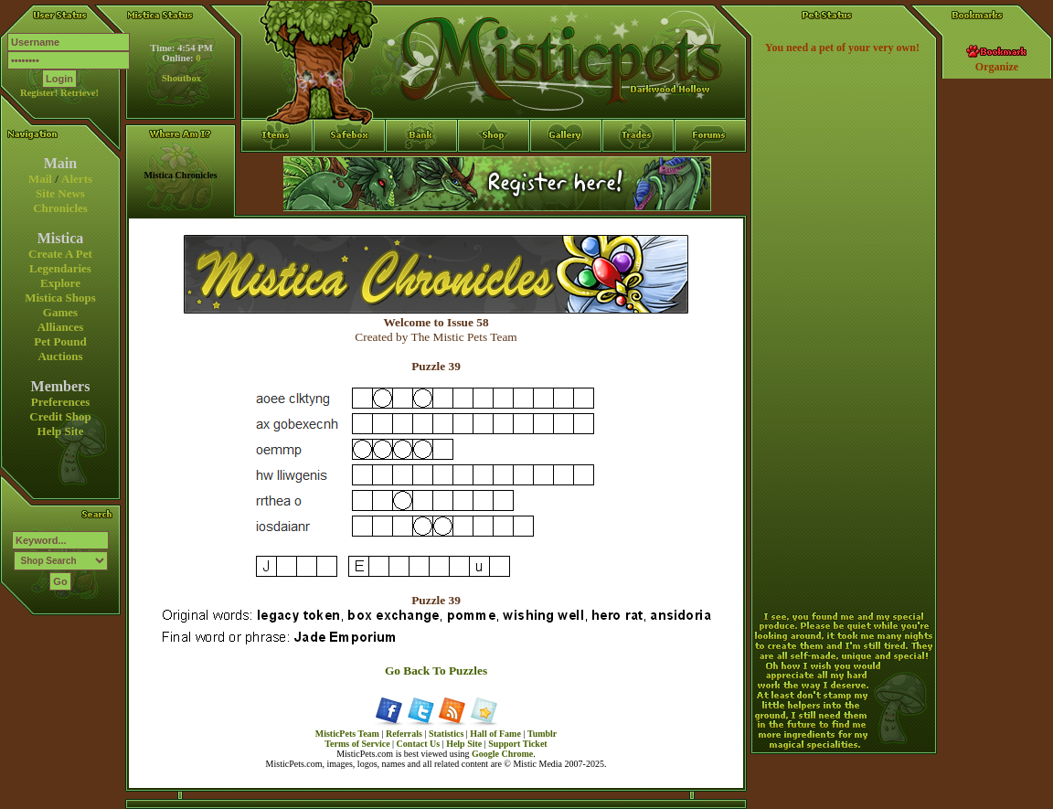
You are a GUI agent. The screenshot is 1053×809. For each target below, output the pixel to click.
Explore (60, 283)
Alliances (60, 327)
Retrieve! (79, 93)
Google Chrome (502, 754)
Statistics (446, 734)
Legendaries (60, 268)
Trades (638, 169)
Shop (494, 169)
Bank (422, 169)
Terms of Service (356, 744)
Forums (711, 169)
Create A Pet (60, 254)
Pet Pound (60, 341)
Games (60, 312)
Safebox (350, 169)
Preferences (60, 402)
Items (277, 202)
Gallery (566, 169)
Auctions (59, 356)
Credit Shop (59, 416)
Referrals (404, 734)
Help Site (60, 431)
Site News (60, 193)
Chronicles (60, 208)
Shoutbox (181, 78)
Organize (996, 66)
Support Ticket (517, 744)
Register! (39, 93)
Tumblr (542, 734)
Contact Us (419, 744)
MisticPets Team (347, 734)
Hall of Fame (495, 734)
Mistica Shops (60, 297)
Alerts (76, 179)
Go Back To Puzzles (436, 670)
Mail (40, 179)
